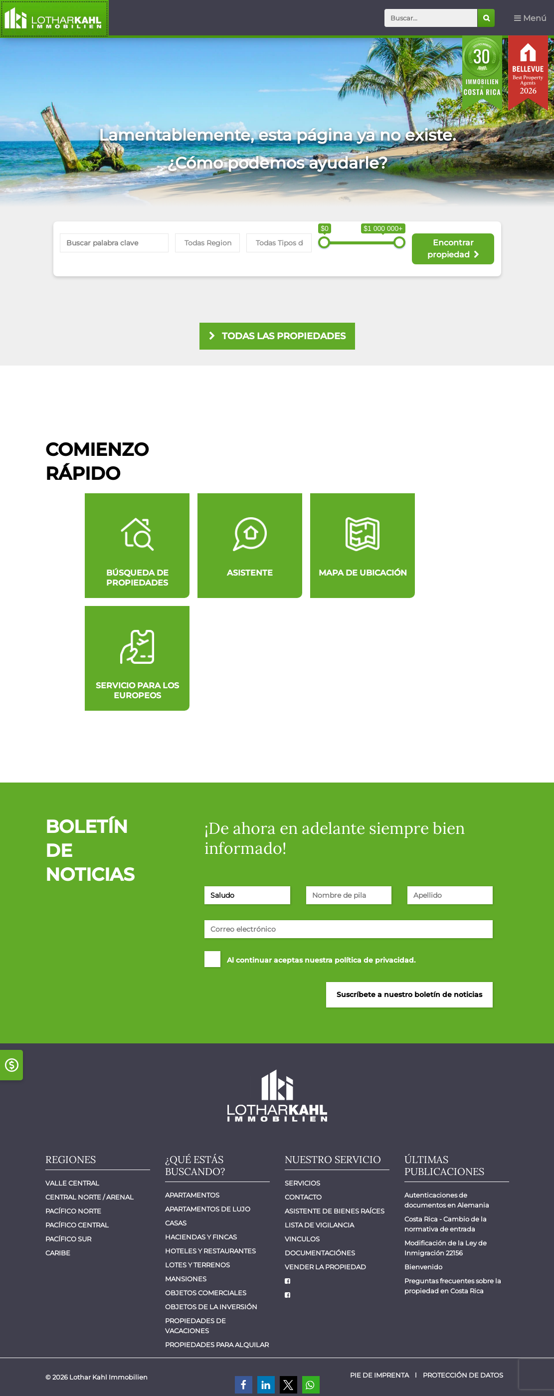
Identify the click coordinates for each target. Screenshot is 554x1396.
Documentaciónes (320, 1253)
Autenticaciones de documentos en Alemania (446, 1200)
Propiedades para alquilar (217, 1345)
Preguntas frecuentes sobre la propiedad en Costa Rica (453, 1286)
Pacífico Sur (68, 1239)
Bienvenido (423, 1267)
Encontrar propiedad (453, 248)
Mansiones (185, 1279)
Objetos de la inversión (211, 1307)
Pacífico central (77, 1225)
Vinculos (302, 1239)
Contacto (303, 1197)
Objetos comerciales (205, 1293)
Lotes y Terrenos (197, 1265)
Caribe (57, 1253)
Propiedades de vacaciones (196, 1326)
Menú (530, 18)
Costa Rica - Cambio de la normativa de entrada (446, 1224)
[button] (243, 1385)
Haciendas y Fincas (201, 1237)
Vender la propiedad (325, 1267)
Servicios (302, 1183)
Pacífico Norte (73, 1211)
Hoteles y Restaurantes (210, 1251)
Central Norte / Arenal (89, 1197)
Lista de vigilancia (319, 1225)
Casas (175, 1223)
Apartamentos (192, 1195)
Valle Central (72, 1183)
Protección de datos (463, 1375)
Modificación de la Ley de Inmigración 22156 (446, 1248)
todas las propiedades (277, 336)
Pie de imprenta (379, 1375)
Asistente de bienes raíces (334, 1211)
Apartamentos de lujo (207, 1209)
